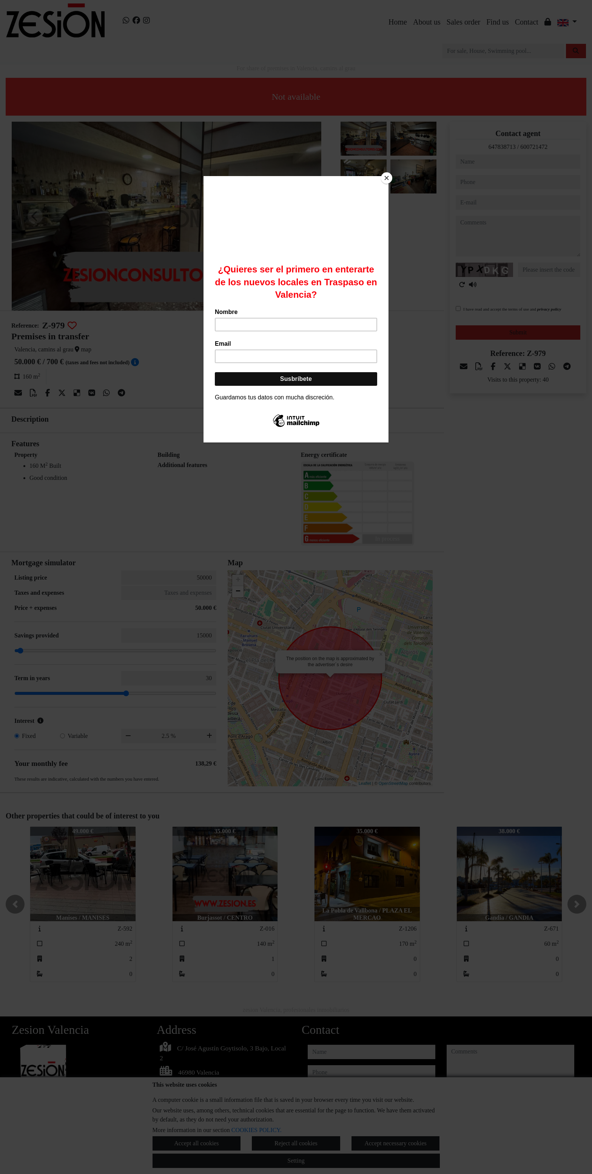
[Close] (386, 178)
